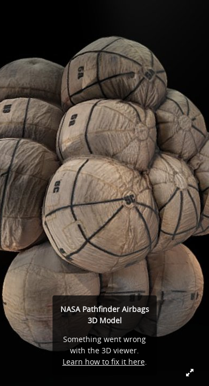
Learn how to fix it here (104, 362)
